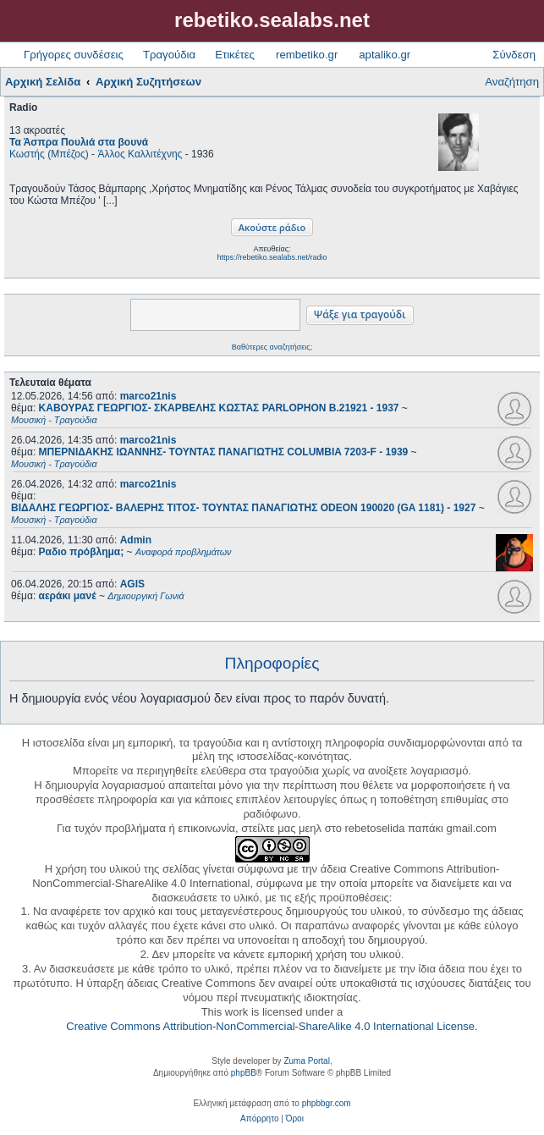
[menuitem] (259, 1119)
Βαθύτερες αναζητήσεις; (272, 347)
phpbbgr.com (326, 1103)
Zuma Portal (306, 1061)
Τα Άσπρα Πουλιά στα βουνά (78, 142)
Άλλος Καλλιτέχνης (139, 154)
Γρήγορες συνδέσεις (74, 54)
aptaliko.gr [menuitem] (384, 54)
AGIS (132, 584)
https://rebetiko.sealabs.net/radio (272, 257)
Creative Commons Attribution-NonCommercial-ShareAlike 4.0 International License (270, 1026)
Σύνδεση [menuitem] (514, 54)
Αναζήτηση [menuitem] (512, 81)
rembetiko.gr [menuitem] (307, 54)
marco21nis (148, 396)
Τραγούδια (169, 54)
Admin (135, 540)
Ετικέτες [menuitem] (235, 54)
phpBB (243, 1072)
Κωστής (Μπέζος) (49, 154)
